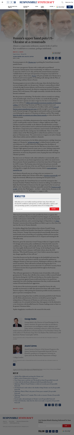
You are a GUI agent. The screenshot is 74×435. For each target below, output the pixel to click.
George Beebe (17, 56)
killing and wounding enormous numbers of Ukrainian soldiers (37, 104)
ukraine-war (23, 54)
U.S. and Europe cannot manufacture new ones (36, 108)
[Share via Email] (60, 58)
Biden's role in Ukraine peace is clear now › (26, 378)
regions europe (16, 54)
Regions (51, 6)
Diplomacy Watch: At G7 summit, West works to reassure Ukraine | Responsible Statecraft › (37, 396)
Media (36, 6)
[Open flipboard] (15, 2)
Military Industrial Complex (12, 7)
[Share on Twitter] (46, 58)
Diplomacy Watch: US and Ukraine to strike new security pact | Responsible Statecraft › (35, 385)
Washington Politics (26, 7)
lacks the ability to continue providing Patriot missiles (30, 115)
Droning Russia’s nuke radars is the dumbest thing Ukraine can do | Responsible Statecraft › (37, 388)
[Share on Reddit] (53, 58)
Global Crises (42, 7)
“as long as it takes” (33, 142)
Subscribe (53, 209)
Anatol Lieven (29, 56)
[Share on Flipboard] (56, 58)
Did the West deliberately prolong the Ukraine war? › (29, 376)
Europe (21, 52)
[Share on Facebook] (49, 58)
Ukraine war (32, 62)
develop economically (51, 175)
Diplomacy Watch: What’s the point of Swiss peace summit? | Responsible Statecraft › (35, 392)
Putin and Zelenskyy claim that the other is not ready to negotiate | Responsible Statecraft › (36, 401)
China (57, 221)
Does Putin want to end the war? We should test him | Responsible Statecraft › (36, 380)
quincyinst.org (69, 2)
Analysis (15, 52)
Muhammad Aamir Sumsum (37, 369)
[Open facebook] (11, 2)
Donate (69, 7)
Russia (34, 76)
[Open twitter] (8, 2)
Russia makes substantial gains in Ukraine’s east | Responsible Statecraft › (35, 399)
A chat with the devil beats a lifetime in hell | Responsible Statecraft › (33, 382)
